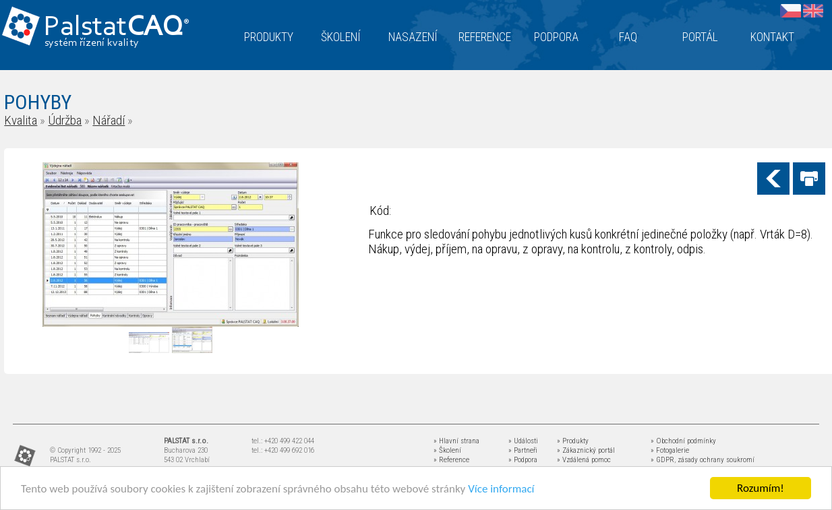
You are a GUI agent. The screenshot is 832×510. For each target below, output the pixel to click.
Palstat (116, 27)
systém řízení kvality (92, 43)
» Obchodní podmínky (683, 441)
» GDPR (662, 459)
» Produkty (573, 441)
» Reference (451, 459)
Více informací (501, 489)
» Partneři (522, 450)
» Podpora (522, 459)
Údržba (65, 120)
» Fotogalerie (670, 450)
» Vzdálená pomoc (584, 459)
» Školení (447, 450)
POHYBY (37, 102)
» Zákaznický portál (586, 450)
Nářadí (108, 120)
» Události (523, 441)
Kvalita (20, 120)
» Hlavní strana (456, 441)
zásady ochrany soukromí (716, 459)
